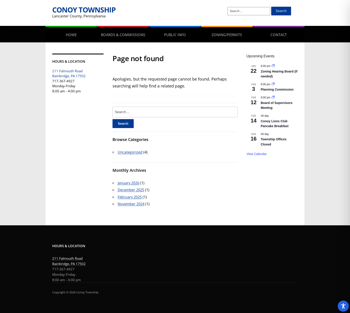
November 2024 (131, 203)
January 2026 (128, 182)
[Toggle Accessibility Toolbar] (343, 306)
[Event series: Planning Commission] (273, 84)
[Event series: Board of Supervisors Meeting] (273, 97)
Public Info (175, 34)
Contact (279, 34)
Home (71, 34)
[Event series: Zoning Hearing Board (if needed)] (273, 66)
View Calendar (256, 154)
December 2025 (131, 189)
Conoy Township (84, 10)
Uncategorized (130, 152)
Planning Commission (277, 89)
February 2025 (130, 197)
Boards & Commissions (123, 34)
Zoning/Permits (227, 34)
